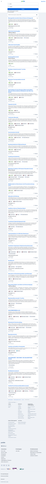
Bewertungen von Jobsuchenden (35, 452)
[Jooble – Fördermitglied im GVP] (22, 469)
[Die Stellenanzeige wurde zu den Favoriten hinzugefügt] (37, 18)
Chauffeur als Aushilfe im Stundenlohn (16, 346)
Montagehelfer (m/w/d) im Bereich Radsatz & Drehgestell (20, 18)
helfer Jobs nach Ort (4, 461)
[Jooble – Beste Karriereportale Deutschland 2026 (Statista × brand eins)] (15, 469)
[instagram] (4, 465)
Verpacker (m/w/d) (12, 104)
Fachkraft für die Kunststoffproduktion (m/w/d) (18, 385)
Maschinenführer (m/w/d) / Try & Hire (16, 298)
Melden (36, 28)
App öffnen (43, 1)
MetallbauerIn (11, 260)
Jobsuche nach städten (22, 423)
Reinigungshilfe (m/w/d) (13, 56)
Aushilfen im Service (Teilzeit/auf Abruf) (16, 208)
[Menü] (1, 1)
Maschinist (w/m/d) (12, 334)
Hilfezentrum (3, 458)
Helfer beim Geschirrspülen (14, 31)
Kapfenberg (20, 411)
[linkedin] (9, 465)
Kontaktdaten (3, 455)
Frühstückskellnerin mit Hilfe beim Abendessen (18, 233)
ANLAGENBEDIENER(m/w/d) (14, 310)
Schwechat (20, 412)
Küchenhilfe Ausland (11, 433)
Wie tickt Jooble (4, 452)
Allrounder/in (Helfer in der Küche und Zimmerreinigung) (20, 284)
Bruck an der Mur (20, 416)
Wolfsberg (19, 408)
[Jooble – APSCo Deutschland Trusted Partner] (8, 469)
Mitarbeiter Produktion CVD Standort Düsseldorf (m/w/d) (20, 168)
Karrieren (2, 457)
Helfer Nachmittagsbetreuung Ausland (31, 411)
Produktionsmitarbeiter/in (13, 156)
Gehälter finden (32, 454)
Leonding (19, 407)
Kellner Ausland (10, 432)
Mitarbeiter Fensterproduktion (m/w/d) (16, 79)
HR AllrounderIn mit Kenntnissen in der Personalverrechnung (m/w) (21, 185)
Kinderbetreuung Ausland (12, 428)
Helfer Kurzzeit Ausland (31, 409)
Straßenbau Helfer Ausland (32, 413)
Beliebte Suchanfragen (13, 402)
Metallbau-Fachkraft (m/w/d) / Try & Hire (17, 69)
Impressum (2, 479)
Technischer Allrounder (13, 117)
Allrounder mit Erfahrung (13, 196)
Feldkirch (19, 405)
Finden (23, 9)
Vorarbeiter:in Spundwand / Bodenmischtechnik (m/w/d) (20, 245)
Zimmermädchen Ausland (12, 437)
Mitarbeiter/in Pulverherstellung (15, 322)
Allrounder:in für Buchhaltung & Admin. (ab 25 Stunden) (20, 273)
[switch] (37, 14)
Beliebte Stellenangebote (22, 422)
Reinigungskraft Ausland (12, 423)
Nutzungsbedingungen (4, 473)
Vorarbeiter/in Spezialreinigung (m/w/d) (16, 221)
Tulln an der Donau (21, 415)
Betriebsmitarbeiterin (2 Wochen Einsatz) (17, 144)
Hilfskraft (9, 405)
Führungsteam (3, 454)
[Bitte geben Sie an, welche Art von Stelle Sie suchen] (23, 4)
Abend (9, 407)
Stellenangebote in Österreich (6, 460)
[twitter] (6, 465)
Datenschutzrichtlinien (4, 476)
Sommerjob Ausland (11, 422)
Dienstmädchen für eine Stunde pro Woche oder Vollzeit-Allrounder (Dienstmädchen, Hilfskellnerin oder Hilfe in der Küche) (20, 91)
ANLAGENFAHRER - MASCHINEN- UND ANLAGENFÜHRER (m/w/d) (20, 358)
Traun (19, 409)
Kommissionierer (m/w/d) (13, 132)
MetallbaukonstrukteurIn (13, 370)
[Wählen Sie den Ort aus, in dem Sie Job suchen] (23, 6)
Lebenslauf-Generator (34, 455)
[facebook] (2, 465)
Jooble (7, 481)
